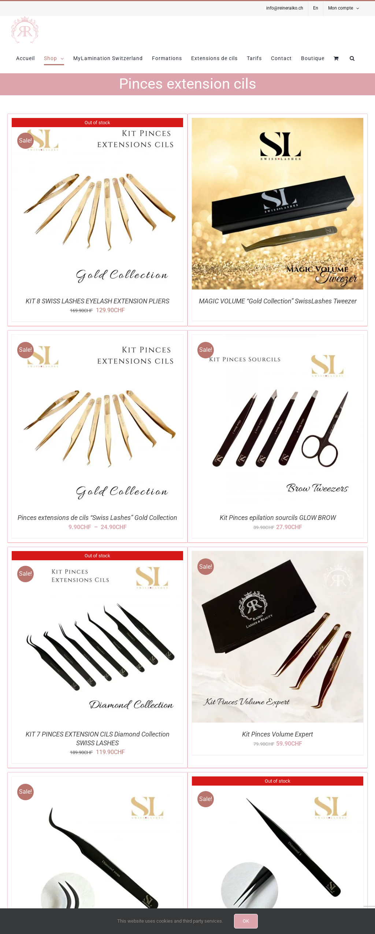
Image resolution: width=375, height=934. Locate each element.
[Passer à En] (315, 8)
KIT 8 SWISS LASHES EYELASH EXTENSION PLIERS (97, 301)
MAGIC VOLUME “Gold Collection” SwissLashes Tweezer (278, 301)
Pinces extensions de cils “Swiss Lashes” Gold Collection (97, 517)
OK (246, 921)
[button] (352, 58)
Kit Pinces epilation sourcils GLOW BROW (278, 517)
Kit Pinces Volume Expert (277, 734)
